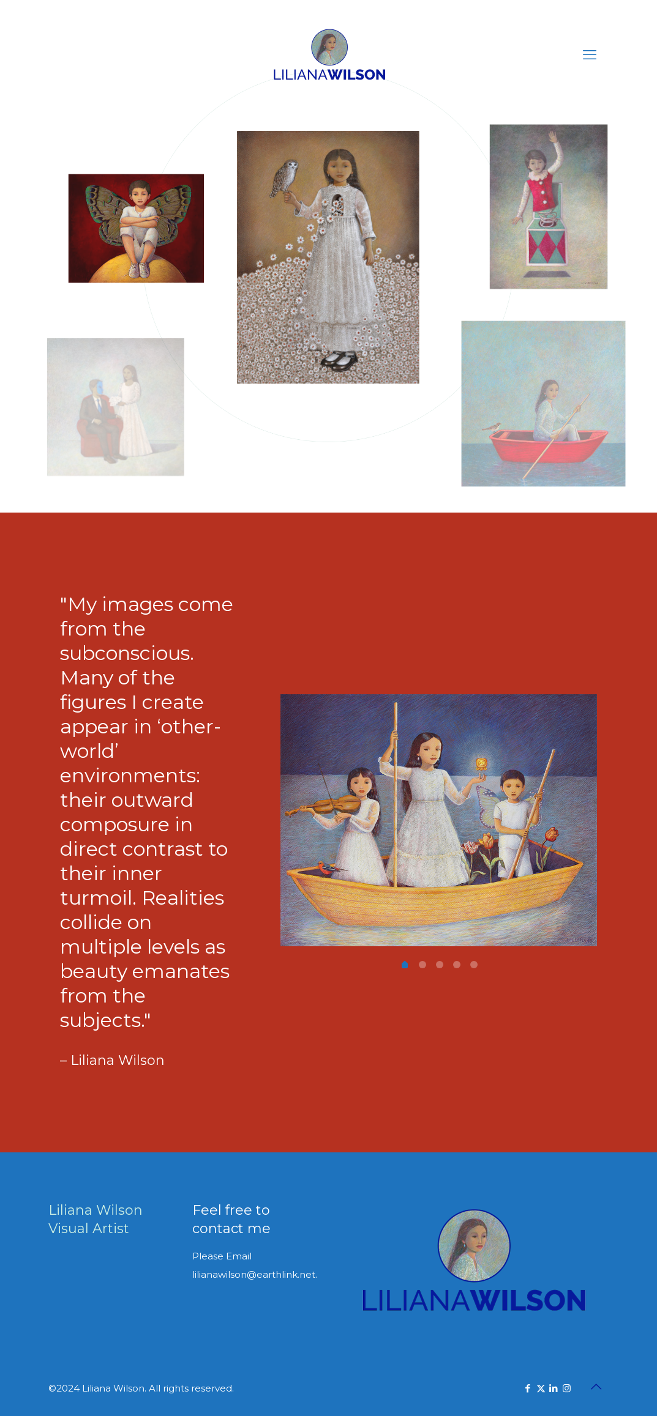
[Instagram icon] (566, 1388)
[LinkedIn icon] (553, 1388)
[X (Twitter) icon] (541, 1388)
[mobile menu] (589, 55)
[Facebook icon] (528, 1388)
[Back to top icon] (596, 1386)
